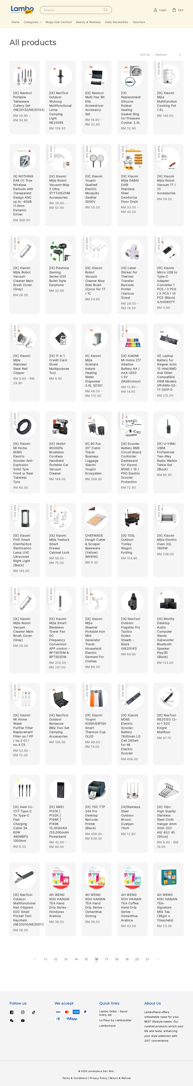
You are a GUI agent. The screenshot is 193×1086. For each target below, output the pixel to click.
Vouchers (139, 22)
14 (76, 959)
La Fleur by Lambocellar (115, 1020)
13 (66, 959)
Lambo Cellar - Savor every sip (113, 1013)
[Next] (157, 959)
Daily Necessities (116, 22)
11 (45, 959)
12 (55, 959)
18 (117, 959)
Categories (31, 22)
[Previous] (35, 959)
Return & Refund (120, 1078)
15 (86, 959)
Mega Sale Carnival (59, 22)
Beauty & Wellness (88, 22)
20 (137, 959)
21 (147, 959)
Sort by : (146, 54)
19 (127, 959)
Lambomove (107, 1025)
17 (106, 959)
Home (15, 22)
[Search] (106, 10)
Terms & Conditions (74, 1078)
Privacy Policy (98, 1078)
